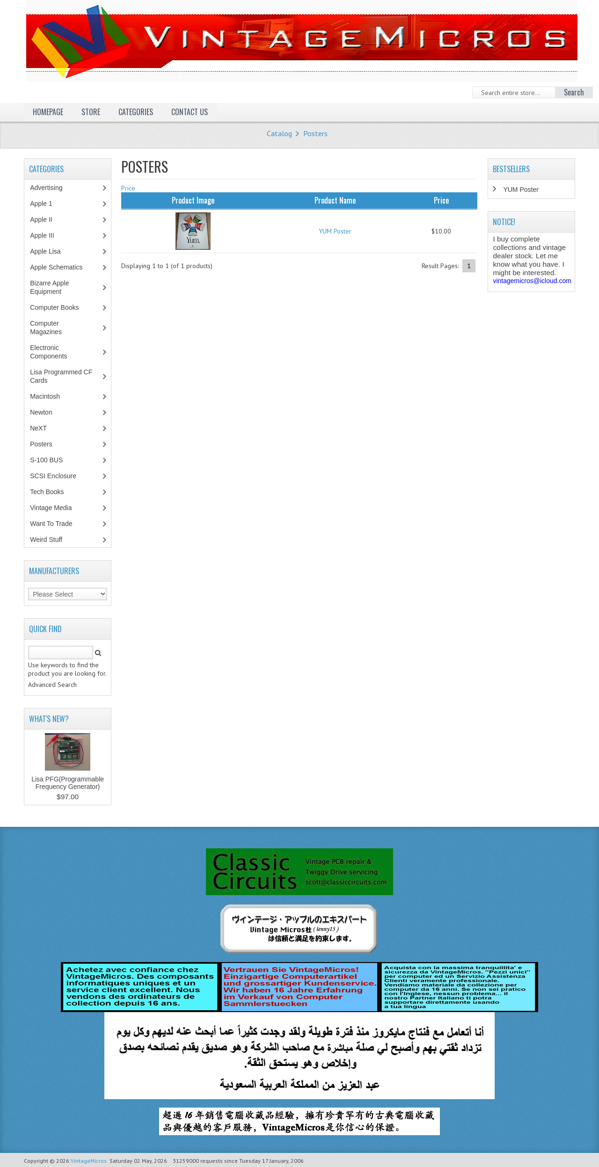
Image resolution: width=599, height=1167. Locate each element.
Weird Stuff (51, 539)
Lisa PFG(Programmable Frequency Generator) (67, 782)
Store (90, 111)
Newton (41, 412)
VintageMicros (89, 1160)
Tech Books (53, 492)
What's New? (49, 718)
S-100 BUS (51, 460)
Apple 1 (46, 203)
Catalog (279, 133)
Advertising (51, 187)
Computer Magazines (52, 328)
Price (128, 188)
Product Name (335, 200)
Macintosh (50, 396)
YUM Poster (335, 231)
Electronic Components (53, 352)
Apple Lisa (52, 251)
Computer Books (61, 307)
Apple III (47, 235)
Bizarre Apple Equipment (50, 287)
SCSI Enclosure (58, 476)
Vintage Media (55, 507)
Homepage (48, 111)
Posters (315, 133)
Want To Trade (51, 523)
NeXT (38, 428)
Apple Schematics (61, 267)
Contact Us (189, 111)
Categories (135, 111)
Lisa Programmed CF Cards (61, 376)
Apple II (46, 219)
